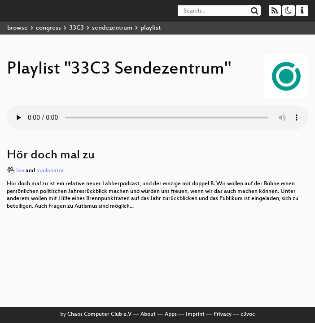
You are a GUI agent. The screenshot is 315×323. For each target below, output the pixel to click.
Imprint (195, 314)
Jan (20, 171)
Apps (171, 314)
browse (17, 28)
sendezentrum (112, 28)
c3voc (248, 314)
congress (48, 28)
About (148, 314)
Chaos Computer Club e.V (99, 314)
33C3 (76, 28)
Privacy (223, 314)
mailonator (50, 171)
